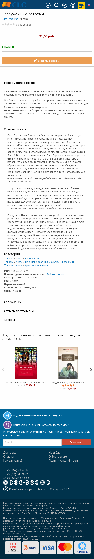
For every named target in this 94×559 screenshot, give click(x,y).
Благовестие (32, 258)
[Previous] (3, 369)
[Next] (91, 369)
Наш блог (55, 452)
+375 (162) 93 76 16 (16, 470)
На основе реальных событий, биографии (49, 261)
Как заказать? (12, 460)
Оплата (8, 456)
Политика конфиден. (63, 460)
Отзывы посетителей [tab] (19, 311)
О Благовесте (58, 456)
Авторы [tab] (9, 320)
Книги (19, 258)
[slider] (8, 24)
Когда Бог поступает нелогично (68, 382)
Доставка (9, 452)
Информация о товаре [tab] (19, 83)
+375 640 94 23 (16, 474)
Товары (8, 258)
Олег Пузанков (10, 18)
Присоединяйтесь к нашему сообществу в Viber (40, 424)
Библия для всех (56, 274)
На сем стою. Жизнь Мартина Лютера (25, 382)
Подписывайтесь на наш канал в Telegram (37, 415)
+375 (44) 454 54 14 (16, 478)
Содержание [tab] (13, 302)
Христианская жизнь (37, 265)
